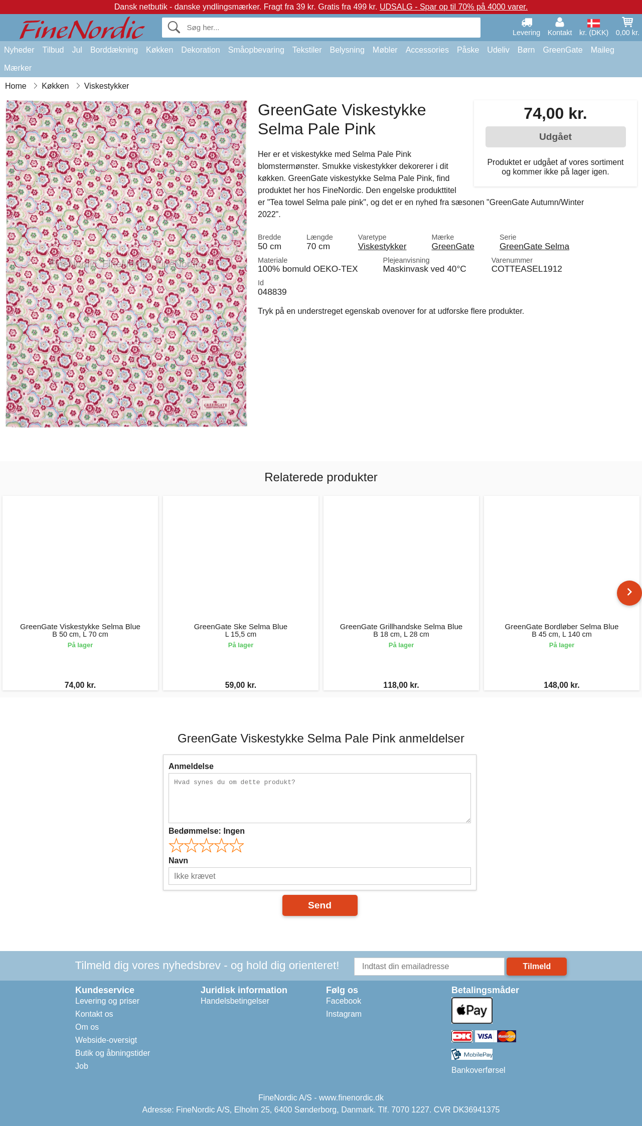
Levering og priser (107, 1001)
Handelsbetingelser (235, 1001)
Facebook (343, 1001)
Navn (178, 860)
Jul (77, 50)
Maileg (602, 50)
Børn (526, 50)
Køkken (159, 50)
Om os (87, 1027)
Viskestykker (382, 246)
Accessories (427, 50)
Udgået (555, 136)
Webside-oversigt (106, 1040)
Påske (468, 50)
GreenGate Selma (534, 246)
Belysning (347, 50)
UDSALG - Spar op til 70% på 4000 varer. (454, 7)
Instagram (344, 1014)
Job (81, 1066)
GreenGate (563, 50)
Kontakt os (94, 1014)
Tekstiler (307, 50)
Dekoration (200, 50)
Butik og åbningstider (112, 1053)
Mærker (18, 68)
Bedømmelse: (207, 831)
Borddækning (114, 50)
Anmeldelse (191, 766)
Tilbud (53, 50)
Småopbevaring (256, 50)
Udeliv (498, 50)
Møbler (385, 50)
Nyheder (19, 50)
